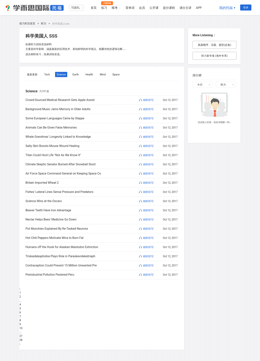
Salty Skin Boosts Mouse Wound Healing (52, 146)
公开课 (153, 8)
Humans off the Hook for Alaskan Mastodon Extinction (61, 247)
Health (89, 74)
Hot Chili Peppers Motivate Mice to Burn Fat (54, 238)
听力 (43, 23)
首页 (94, 8)
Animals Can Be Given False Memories (51, 127)
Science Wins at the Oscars (43, 201)
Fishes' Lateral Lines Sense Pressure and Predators (59, 192)
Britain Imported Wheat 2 (42, 182)
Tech (47, 74)
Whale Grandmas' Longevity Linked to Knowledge (58, 136)
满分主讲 (185, 8)
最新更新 (32, 74)
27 (20, 336)
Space (116, 74)
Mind (103, 74)
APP (199, 8)
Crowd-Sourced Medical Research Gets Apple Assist (60, 100)
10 (20, 328)
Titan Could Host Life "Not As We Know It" (53, 155)
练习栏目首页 (27, 23)
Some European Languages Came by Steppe (54, 118)
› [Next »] (19, 343)
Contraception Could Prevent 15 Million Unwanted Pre (61, 265)
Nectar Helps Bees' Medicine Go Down (50, 219)
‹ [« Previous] (19, 288)
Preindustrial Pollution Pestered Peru (49, 274)
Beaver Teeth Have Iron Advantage (48, 210)
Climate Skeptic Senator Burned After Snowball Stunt (60, 164)
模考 (115, 8)
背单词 (130, 8)
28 (20, 339)
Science (61, 74)
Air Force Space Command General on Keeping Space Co (63, 173)
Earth (75, 74)
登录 (245, 7)
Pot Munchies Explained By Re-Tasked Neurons (56, 228)
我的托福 (226, 8)
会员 (142, 8)
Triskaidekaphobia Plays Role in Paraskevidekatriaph (60, 256)
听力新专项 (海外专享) (214, 55)
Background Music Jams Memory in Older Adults (57, 109)
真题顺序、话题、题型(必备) (214, 44)
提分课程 (169, 8)
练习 (104, 8)
